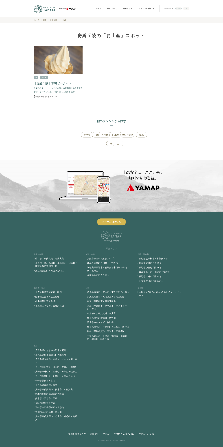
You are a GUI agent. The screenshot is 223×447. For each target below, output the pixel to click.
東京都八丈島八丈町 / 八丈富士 (102, 313)
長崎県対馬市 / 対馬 (45, 403)
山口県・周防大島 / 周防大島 (49, 258)
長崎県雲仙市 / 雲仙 (45, 380)
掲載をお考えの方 (77, 434)
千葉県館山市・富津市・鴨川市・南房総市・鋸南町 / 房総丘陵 (107, 337)
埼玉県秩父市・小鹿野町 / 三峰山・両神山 (108, 327)
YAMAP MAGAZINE (124, 434)
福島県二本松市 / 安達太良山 (49, 305)
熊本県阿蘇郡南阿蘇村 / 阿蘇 (49, 394)
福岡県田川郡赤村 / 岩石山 (48, 412)
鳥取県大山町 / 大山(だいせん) (50, 270)
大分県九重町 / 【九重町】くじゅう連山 (55, 376)
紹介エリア (128, 8)
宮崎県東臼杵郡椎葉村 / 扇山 (49, 407)
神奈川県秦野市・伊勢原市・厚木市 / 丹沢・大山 (107, 307)
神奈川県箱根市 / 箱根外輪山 (101, 301)
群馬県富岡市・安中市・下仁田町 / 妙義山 (108, 292)
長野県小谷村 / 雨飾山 (150, 267)
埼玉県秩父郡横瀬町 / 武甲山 (101, 318)
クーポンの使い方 (146, 8)
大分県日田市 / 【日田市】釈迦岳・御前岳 (56, 367)
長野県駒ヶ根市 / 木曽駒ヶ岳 (153, 258)
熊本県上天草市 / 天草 (46, 398)
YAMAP (106, 434)
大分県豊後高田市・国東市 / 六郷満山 (54, 389)
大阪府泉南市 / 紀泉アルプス (101, 258)
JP (186, 8)
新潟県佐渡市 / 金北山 (150, 263)
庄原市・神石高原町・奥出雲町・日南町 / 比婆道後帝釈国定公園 (56, 264)
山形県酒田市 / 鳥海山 (46, 301)
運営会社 (94, 434)
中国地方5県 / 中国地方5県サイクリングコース (160, 294)
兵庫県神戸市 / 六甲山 (98, 275)
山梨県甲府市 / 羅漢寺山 (151, 281)
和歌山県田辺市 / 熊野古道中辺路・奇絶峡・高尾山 (107, 269)
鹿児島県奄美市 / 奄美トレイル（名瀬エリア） (56, 361)
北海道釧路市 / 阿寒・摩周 (48, 292)
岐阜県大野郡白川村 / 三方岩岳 (102, 263)
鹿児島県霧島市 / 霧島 (46, 385)
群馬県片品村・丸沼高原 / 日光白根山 (106, 296)
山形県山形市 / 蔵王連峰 (47, 296)
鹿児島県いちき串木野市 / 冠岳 (50, 350)
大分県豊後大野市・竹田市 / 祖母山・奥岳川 (56, 418)
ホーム (98, 8)
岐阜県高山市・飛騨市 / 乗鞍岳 (154, 272)
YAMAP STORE (146, 434)
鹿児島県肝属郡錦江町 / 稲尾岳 (50, 355)
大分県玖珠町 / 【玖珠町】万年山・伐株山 (56, 371)
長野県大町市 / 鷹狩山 (150, 276)
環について (112, 8)
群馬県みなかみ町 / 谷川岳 (100, 322)
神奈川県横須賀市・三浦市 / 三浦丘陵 (106, 331)
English (178, 8)
